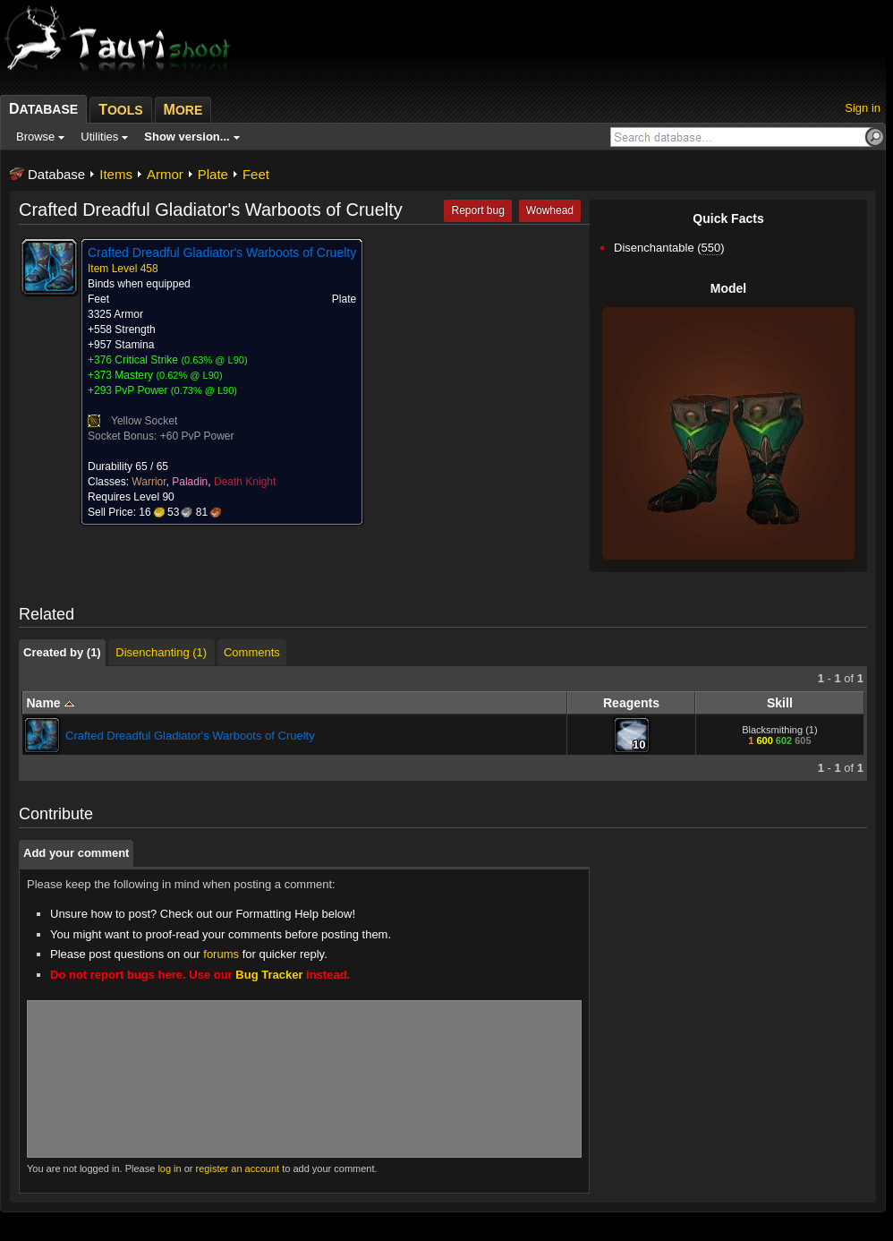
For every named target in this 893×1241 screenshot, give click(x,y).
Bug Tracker (268, 974)
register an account (238, 1168)
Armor (165, 174)
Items (115, 174)
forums (221, 954)
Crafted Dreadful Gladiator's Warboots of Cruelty (190, 735)
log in (169, 1168)
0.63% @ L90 (214, 360)
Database (56, 174)
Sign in (862, 108)
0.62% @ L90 (189, 375)
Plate (213, 174)
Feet (255, 174)
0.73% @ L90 (204, 390)
